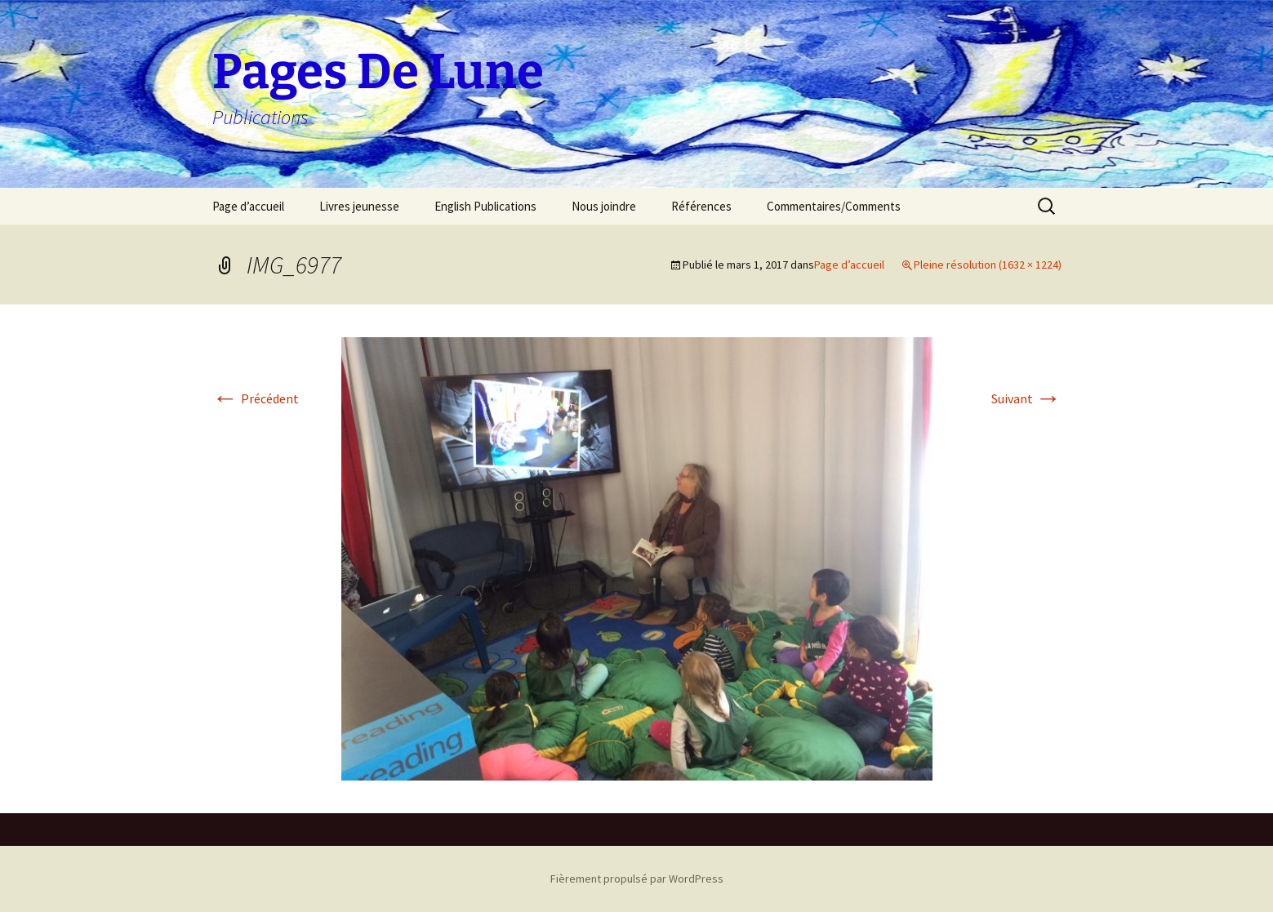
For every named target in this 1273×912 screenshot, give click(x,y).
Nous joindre (604, 206)
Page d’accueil (248, 206)
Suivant (1026, 398)
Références (701, 206)
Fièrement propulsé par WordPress (636, 878)
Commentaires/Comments (834, 206)
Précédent (255, 398)
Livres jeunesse (359, 206)
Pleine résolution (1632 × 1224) (988, 264)
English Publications (485, 206)
